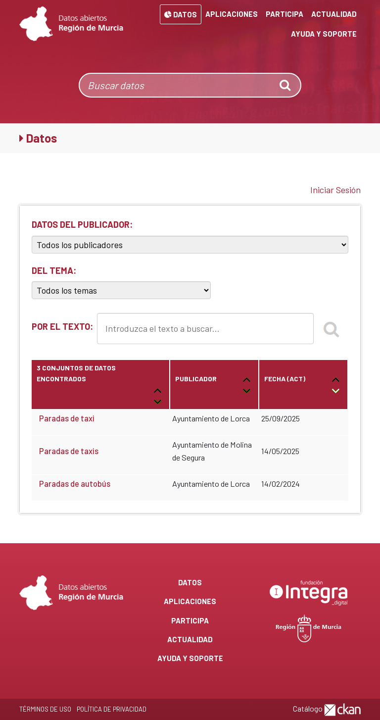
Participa (284, 13)
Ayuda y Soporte (324, 33)
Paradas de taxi (67, 418)
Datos (180, 14)
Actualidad (334, 13)
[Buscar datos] (176, 85)
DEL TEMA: (54, 270)
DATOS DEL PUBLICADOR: (82, 224)
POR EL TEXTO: (62, 326)
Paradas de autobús (74, 483)
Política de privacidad (111, 709)
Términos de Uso (45, 709)
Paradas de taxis (68, 451)
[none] (286, 85)
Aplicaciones (231, 13)
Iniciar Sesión (335, 189)
